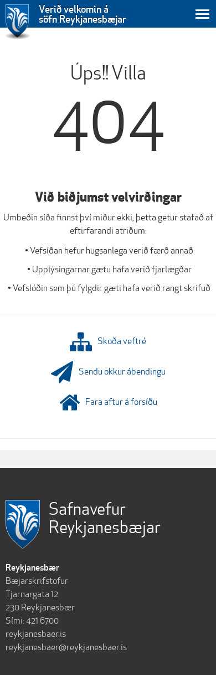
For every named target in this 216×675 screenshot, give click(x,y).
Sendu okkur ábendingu (108, 372)
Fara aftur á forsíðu (108, 403)
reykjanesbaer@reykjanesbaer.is (66, 647)
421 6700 (42, 620)
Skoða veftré (108, 342)
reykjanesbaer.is (36, 634)
